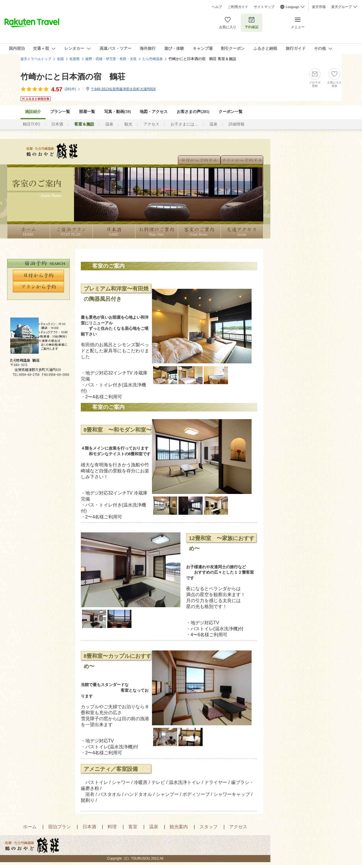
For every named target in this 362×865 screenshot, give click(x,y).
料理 (112, 826)
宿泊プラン (59, 826)
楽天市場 (319, 7)
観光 (128, 124)
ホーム (30, 826)
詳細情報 (236, 124)
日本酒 (57, 124)
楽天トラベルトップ (35, 59)
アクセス (151, 124)
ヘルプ (217, 7)
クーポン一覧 (230, 112)
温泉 (109, 124)
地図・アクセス (154, 112)
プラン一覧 (60, 112)
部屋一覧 (87, 112)
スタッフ (208, 826)
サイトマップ (264, 7)
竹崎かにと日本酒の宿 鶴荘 (72, 76)
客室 (132, 826)
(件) (73, 89)
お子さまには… (184, 124)
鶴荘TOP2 (31, 124)
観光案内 (179, 826)
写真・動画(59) (117, 112)
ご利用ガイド (238, 7)
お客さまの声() (193, 112)
